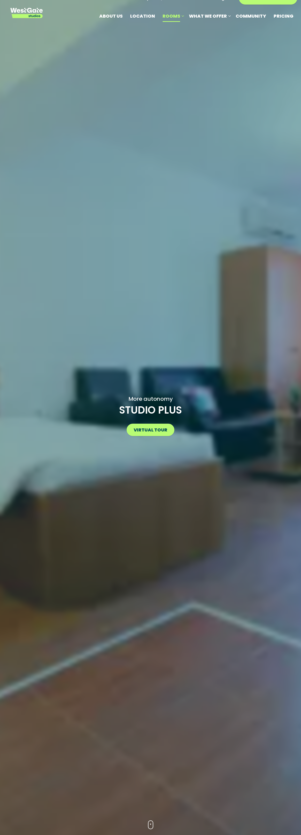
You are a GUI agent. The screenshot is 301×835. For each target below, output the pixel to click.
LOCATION (142, 26)
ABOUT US (111, 26)
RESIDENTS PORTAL (268, 8)
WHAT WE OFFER (208, 26)
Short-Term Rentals (187, 9)
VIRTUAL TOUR (150, 429)
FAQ (158, 9)
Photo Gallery (135, 9)
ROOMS (171, 26)
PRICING (283, 26)
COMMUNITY (251, 26)
